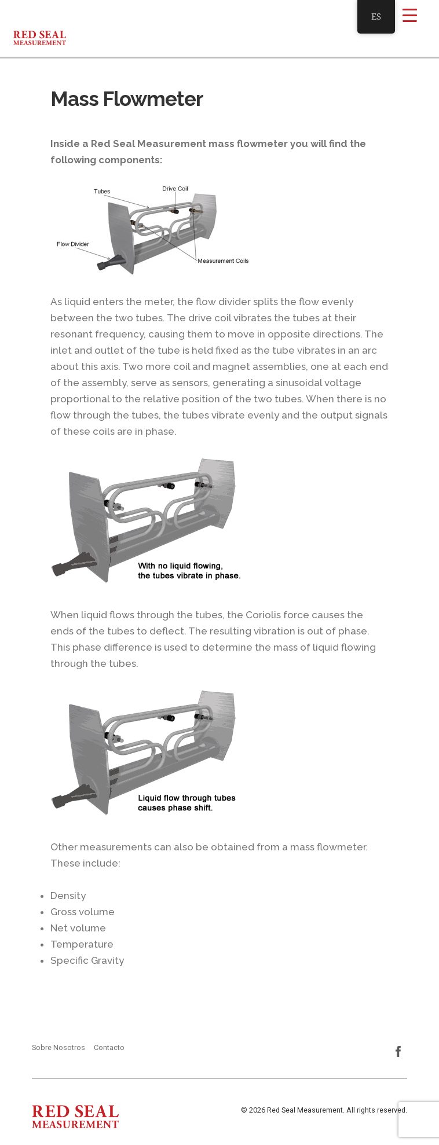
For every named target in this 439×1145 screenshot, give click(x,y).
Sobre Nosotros (58, 1047)
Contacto (109, 1047)
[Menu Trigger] (410, 14)
